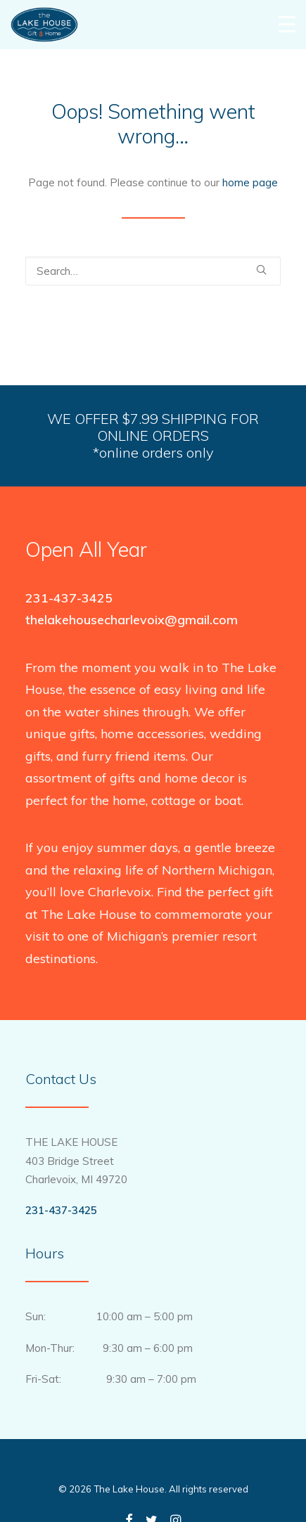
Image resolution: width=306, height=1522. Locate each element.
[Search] (153, 271)
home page (250, 182)
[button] (261, 269)
